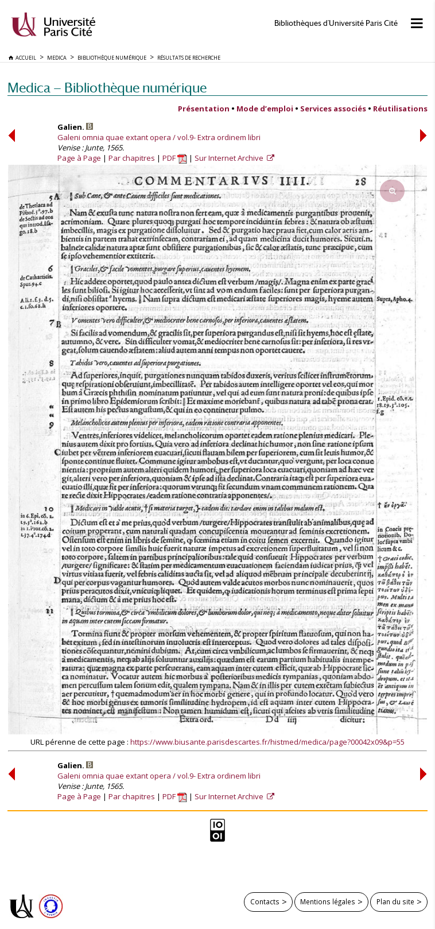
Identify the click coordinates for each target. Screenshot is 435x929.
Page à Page (79, 158)
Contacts (264, 901)
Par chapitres (131, 158)
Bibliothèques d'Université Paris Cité (336, 23)
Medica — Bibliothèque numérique (107, 87)
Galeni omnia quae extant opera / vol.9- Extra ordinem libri (159, 137)
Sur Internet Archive (230, 158)
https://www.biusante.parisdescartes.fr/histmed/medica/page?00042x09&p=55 (267, 742)
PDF (174, 158)
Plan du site (395, 901)
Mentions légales (327, 901)
